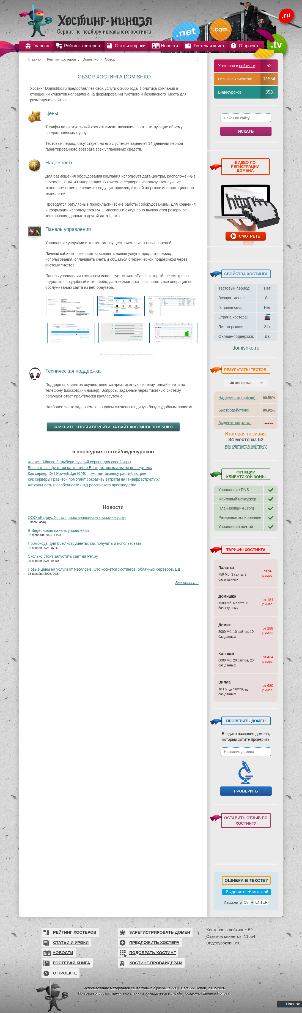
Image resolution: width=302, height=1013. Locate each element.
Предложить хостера (154, 942)
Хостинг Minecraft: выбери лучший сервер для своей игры (79, 462)
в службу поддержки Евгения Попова (198, 993)
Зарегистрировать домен (159, 932)
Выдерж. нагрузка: (234, 423)
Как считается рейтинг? (246, 446)
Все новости (187, 583)
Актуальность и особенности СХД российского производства (82, 485)
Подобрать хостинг (152, 952)
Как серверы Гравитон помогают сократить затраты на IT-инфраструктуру (94, 479)
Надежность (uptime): (237, 397)
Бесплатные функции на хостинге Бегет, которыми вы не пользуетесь (90, 467)
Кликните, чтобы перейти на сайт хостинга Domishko (113, 427)
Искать (246, 131)
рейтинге (247, 66)
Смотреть (249, 236)
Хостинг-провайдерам (155, 962)
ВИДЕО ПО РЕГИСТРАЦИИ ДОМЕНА (245, 166)
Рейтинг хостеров (61, 59)
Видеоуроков (229, 92)
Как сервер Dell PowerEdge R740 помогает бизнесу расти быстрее (87, 473)
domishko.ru (245, 348)
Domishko (90, 59)
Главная (34, 59)
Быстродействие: (233, 410)
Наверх (290, 1003)
